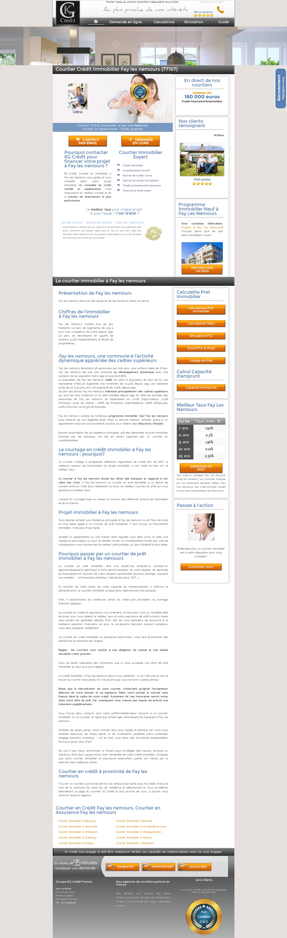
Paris (118, 890)
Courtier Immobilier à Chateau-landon (138, 828)
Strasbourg (122, 894)
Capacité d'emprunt (201, 384)
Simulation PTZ (201, 332)
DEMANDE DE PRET (201, 464)
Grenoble (138, 898)
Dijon (146, 898)
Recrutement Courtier (67, 895)
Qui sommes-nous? (65, 888)
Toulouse (148, 890)
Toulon (129, 898)
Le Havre (120, 898)
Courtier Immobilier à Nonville (134, 817)
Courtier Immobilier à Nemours (77, 817)
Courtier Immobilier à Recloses (135, 839)
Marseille (128, 890)
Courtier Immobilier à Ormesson (78, 828)
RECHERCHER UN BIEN (202, 266)
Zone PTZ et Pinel (201, 345)
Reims (168, 894)
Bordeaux (146, 894)
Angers (154, 898)
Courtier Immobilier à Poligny (76, 839)
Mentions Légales (64, 892)
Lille (153, 894)
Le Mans (120, 902)
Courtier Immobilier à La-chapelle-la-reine (141, 823)
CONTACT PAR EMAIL (87, 141)
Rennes (160, 894)
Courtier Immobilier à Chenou (134, 834)
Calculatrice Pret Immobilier (201, 306)
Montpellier (134, 894)
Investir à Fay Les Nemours (201, 223)
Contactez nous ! (201, 563)
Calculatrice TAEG (201, 320)
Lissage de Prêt (201, 357)
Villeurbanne (164, 898)
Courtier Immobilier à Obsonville (78, 823)
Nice (158, 890)
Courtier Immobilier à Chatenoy (77, 834)
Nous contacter (64, 885)
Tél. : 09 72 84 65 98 (66, 899)
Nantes (167, 890)
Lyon (138, 890)
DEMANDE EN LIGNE (141, 141)
